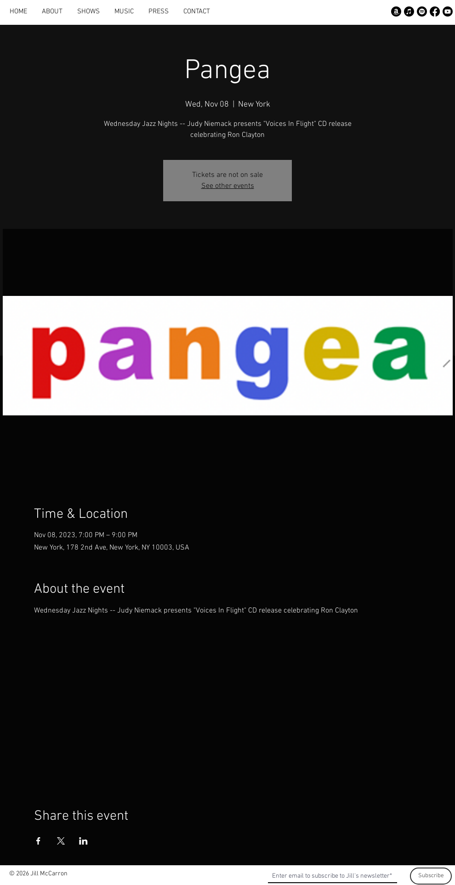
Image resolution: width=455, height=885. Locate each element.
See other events (227, 186)
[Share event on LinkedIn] (83, 841)
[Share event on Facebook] (38, 841)
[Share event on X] (61, 841)
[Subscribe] (431, 876)
